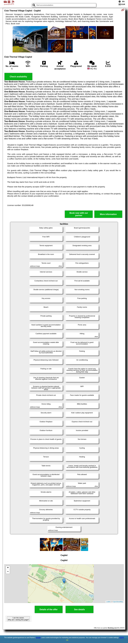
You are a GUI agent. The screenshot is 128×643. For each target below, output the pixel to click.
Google (38, 637)
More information (108, 214)
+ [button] (8, 568)
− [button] (8, 572)
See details (79, 609)
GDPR (121, 637)
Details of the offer (48, 609)
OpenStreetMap (118, 601)
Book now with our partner (79, 214)
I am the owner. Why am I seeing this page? (18, 619)
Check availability (18, 77)
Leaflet (108, 601)
